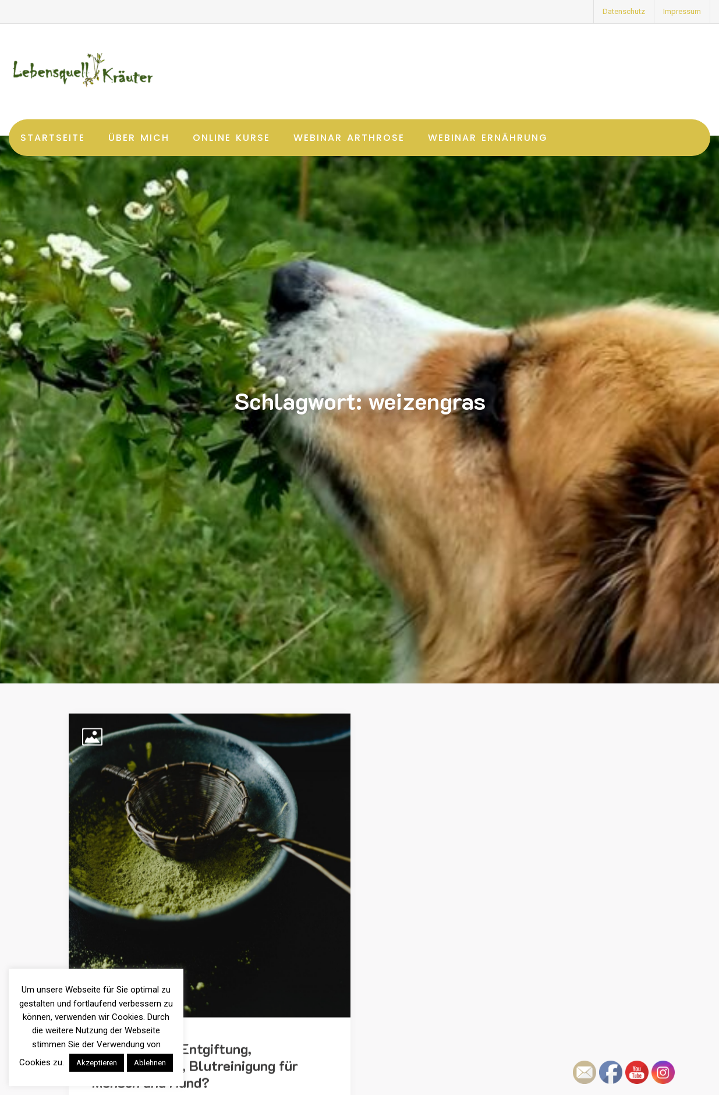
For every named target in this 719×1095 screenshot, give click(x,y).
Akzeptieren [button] (96, 1062)
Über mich (138, 137)
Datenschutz (624, 11)
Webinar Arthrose (349, 137)
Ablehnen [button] (150, 1062)
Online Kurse (231, 137)
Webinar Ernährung (488, 137)
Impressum (682, 11)
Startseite (52, 137)
